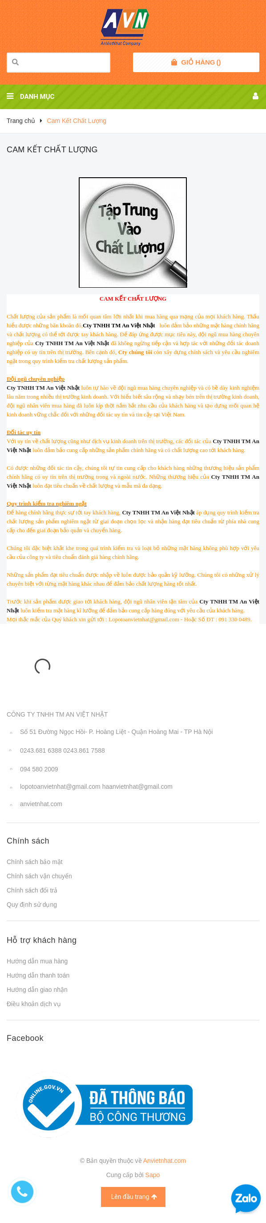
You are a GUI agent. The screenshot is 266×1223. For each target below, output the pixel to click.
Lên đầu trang (134, 1197)
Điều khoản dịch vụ (34, 1003)
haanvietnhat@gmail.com (137, 786)
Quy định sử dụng (32, 904)
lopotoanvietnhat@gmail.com (60, 786)
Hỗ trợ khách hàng (42, 940)
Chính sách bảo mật (35, 861)
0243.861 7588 (84, 750)
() (201, 62)
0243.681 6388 (40, 750)
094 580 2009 (39, 769)
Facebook (25, 1038)
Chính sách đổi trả (32, 890)
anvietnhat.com (41, 803)
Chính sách (28, 840)
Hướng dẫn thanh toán (38, 975)
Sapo (152, 1174)
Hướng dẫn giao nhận (37, 989)
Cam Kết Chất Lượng (52, 149)
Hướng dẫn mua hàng (37, 961)
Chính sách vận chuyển (39, 876)
